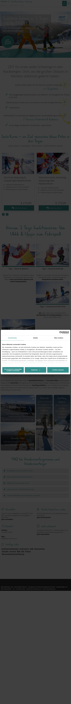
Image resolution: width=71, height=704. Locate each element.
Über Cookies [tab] (58, 338)
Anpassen (35, 370)
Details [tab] (35, 338)
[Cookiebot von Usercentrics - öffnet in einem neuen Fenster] (61, 332)
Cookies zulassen (58, 370)
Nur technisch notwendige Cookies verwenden (13, 369)
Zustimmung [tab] (12, 338)
